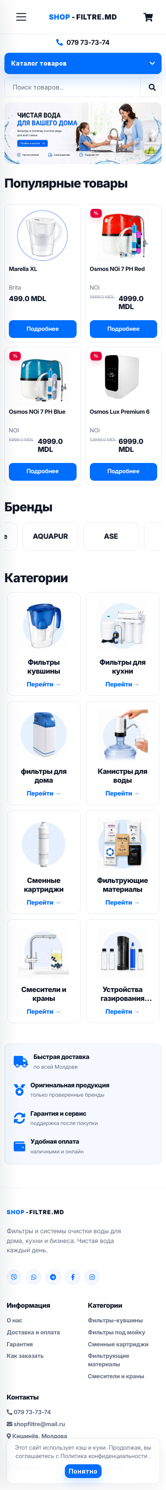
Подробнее (43, 329)
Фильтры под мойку (117, 1332)
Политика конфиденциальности (105, 1456)
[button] (11, 133)
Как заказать (25, 1356)
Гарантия (20, 1344)
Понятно (83, 1471)
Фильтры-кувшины (115, 1320)
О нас (15, 1320)
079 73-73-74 (82, 42)
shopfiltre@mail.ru (36, 1424)
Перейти (40, 684)
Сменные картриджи (118, 1344)
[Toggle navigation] (21, 17)
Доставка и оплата (33, 1332)
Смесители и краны (116, 1376)
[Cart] (148, 17)
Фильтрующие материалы (109, 1360)
